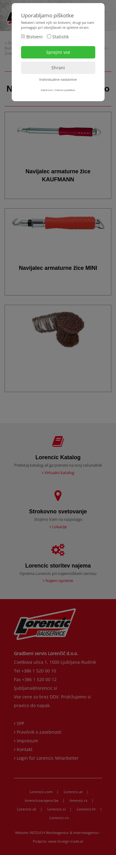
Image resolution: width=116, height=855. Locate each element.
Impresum (47, 90)
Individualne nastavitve (58, 79)
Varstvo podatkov (65, 90)
